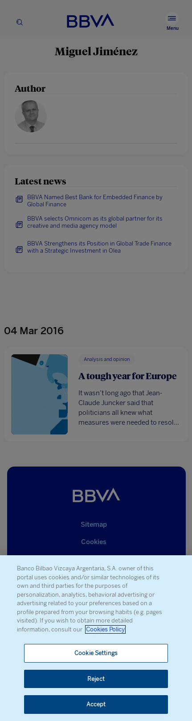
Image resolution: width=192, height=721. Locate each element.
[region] (96, 638)
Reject (96, 679)
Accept (96, 704)
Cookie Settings (96, 653)
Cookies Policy (105, 629)
